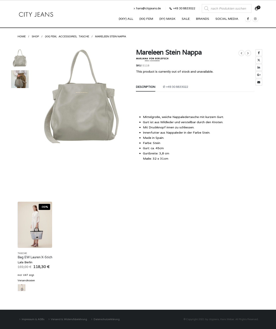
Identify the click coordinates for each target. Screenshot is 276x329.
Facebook (258, 52)
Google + (258, 74)
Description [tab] (145, 87)
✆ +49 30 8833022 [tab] (175, 87)
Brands (202, 19)
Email (258, 82)
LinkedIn (258, 67)
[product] (35, 225)
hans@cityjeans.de (147, 8)
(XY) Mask (167, 19)
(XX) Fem (146, 19)
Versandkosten (26, 280)
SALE (186, 19)
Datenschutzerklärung (107, 319)
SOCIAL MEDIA (226, 19)
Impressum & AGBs (33, 319)
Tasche (22, 253)
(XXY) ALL (126, 19)
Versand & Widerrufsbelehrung (69, 319)
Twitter (258, 60)
